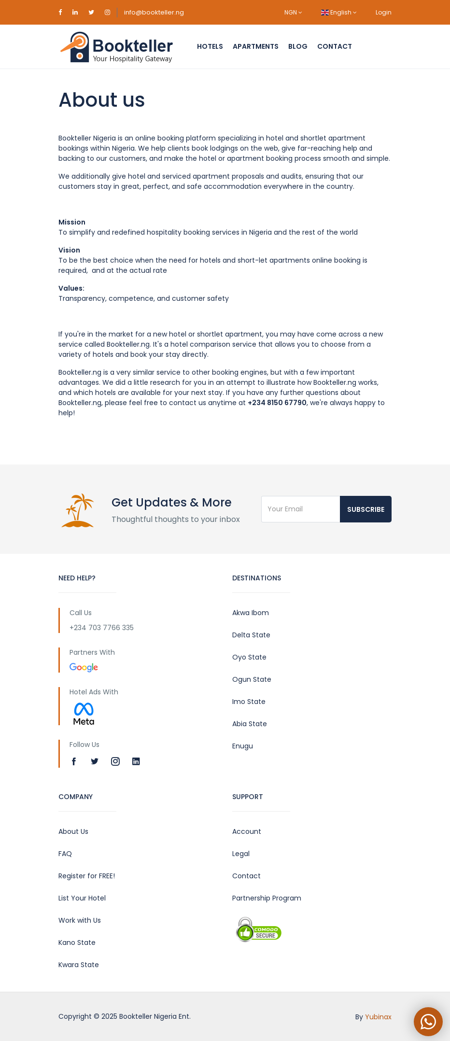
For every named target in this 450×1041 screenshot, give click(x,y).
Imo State (249, 701)
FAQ (65, 853)
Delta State (251, 635)
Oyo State (249, 657)
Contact (334, 46)
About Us (73, 831)
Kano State (77, 942)
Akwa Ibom (250, 613)
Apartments (256, 46)
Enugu (242, 746)
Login (384, 12)
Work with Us (79, 920)
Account (246, 831)
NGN (293, 12)
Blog (298, 46)
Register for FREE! (86, 876)
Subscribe (365, 509)
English (339, 12)
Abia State (249, 724)
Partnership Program (266, 898)
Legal (241, 853)
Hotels (210, 46)
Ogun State (251, 679)
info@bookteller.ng (154, 12)
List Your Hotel (82, 898)
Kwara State (78, 965)
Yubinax (378, 1016)
